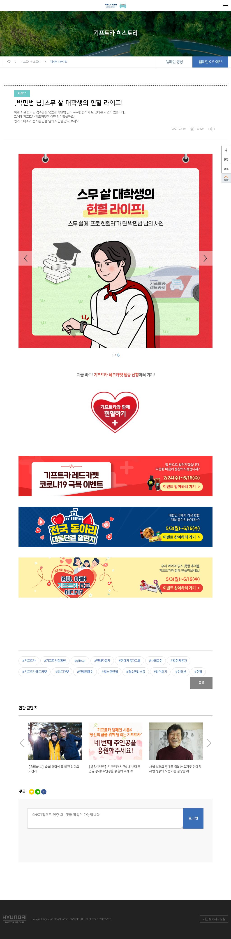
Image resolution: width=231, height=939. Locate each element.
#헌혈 (198, 672)
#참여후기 (160, 672)
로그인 (193, 818)
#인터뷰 (180, 672)
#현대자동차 (102, 661)
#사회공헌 (155, 661)
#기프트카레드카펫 (34, 672)
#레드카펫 (62, 672)
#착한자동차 (179, 661)
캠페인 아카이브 (210, 62)
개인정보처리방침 (214, 919)
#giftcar (80, 661)
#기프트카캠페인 (55, 661)
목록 (201, 683)
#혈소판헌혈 (110, 672)
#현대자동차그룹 (130, 661)
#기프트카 (29, 661)
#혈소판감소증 (135, 672)
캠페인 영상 (174, 62)
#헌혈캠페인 (85, 672)
